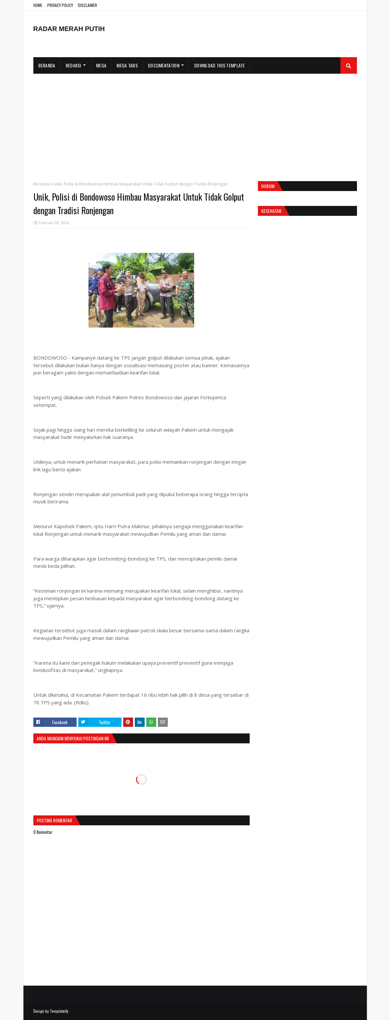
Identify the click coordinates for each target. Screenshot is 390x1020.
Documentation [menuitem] (163, 65)
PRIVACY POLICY (60, 5)
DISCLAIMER (87, 5)
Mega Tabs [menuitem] (127, 65)
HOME (37, 5)
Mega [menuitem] (101, 65)
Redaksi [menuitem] (73, 65)
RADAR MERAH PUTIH (69, 28)
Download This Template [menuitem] (219, 65)
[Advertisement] (195, 123)
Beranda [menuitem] (46, 65)
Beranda (41, 184)
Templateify (59, 1011)
